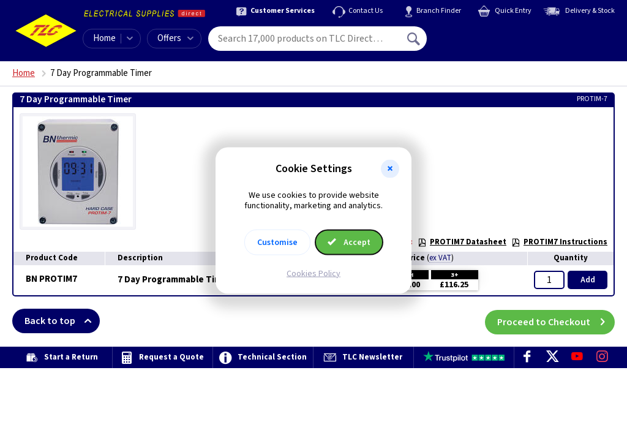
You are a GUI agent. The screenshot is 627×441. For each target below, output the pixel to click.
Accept (349, 242)
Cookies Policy (313, 273)
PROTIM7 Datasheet (462, 241)
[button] (390, 169)
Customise (277, 242)
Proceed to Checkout (556, 321)
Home (104, 38)
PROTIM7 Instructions (559, 241)
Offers (175, 38)
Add (587, 280)
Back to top (62, 321)
